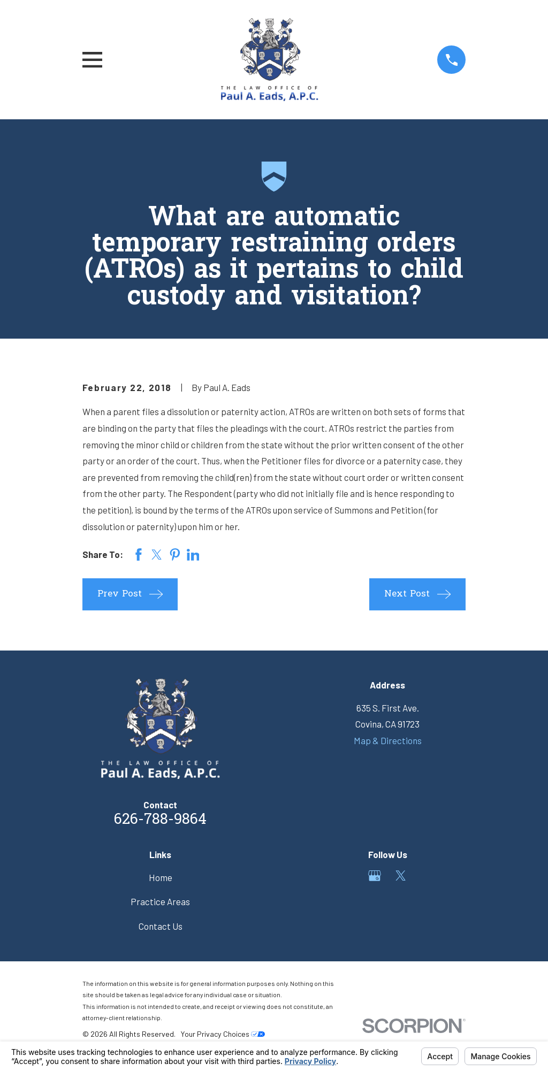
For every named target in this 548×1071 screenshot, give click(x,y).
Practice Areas (160, 901)
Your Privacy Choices (222, 1033)
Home (160, 877)
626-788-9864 (160, 820)
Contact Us (160, 926)
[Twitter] (400, 875)
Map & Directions (388, 740)
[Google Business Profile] (374, 875)
